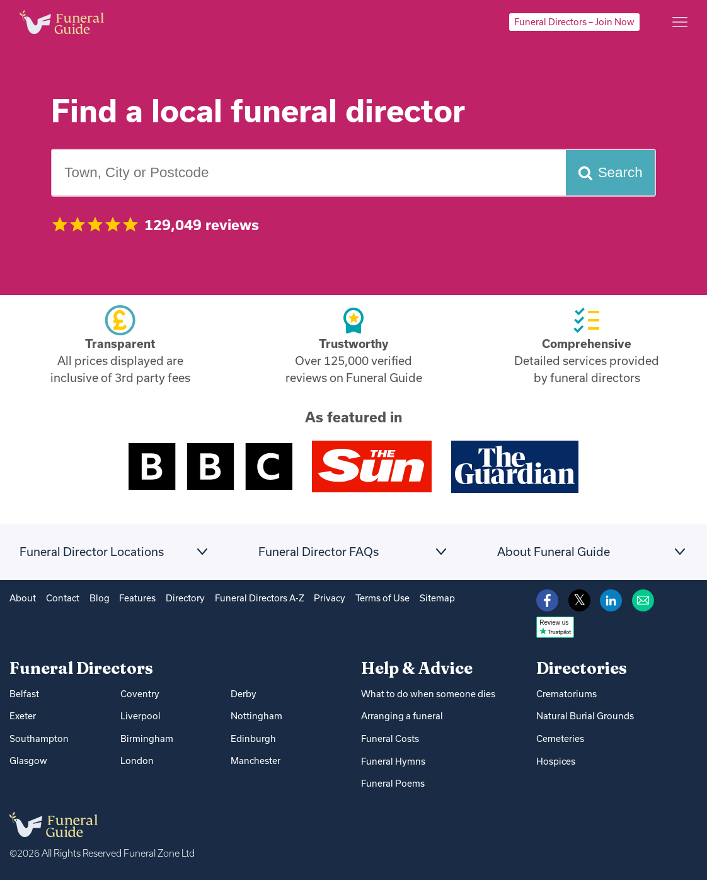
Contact (62, 598)
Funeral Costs (390, 738)
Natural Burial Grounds (585, 715)
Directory (185, 598)
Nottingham (256, 715)
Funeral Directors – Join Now (574, 21)
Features (137, 598)
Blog (99, 598)
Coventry (139, 693)
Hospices (555, 761)
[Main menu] (679, 22)
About (22, 598)
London (137, 760)
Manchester (255, 760)
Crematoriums (566, 693)
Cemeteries (560, 738)
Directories (581, 668)
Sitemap (437, 598)
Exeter (22, 715)
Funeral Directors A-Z (259, 598)
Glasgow (28, 760)
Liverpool (140, 715)
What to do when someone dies (428, 693)
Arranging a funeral (402, 715)
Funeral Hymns (393, 761)
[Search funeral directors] (610, 172)
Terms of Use (382, 598)
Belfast (24, 693)
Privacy (329, 598)
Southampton (39, 738)
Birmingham (146, 738)
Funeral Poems (393, 783)
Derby (243, 693)
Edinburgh (253, 738)
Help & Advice (417, 668)
